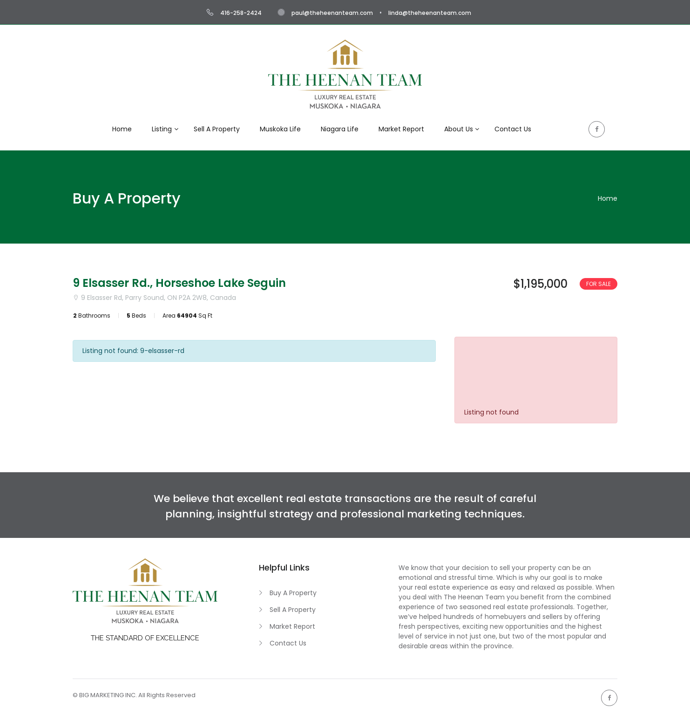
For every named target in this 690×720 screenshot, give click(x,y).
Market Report (292, 626)
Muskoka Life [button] (280, 129)
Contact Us (288, 643)
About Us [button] (458, 129)
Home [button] (122, 129)
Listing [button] (162, 129)
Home (607, 198)
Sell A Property (293, 609)
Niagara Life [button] (340, 129)
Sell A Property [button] (217, 129)
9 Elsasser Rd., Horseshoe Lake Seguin (179, 283)
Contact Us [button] (512, 129)
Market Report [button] (401, 129)
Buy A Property (293, 593)
